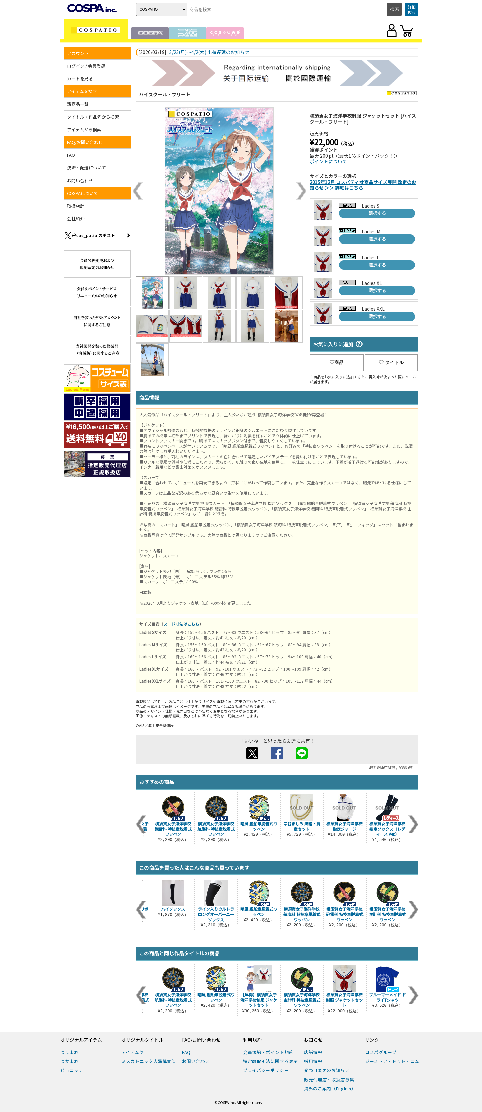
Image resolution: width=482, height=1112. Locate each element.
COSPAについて (82, 193)
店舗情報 (313, 1052)
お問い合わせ (80, 180)
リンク (372, 1040)
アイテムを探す (82, 91)
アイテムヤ (132, 1052)
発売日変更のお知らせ (327, 1070)
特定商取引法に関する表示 (270, 1061)
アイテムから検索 (84, 129)
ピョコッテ (71, 1070)
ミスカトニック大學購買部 (148, 1061)
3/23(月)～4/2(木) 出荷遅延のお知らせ (209, 52)
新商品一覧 (78, 104)
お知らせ (313, 1040)
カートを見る (80, 78)
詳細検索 (412, 9)
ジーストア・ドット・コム (392, 1061)
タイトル (391, 362)
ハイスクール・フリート (164, 94)
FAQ (71, 155)
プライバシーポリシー (266, 1070)
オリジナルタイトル (142, 1040)
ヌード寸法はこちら (181, 624)
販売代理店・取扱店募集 (329, 1079)
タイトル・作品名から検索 (93, 117)
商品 (337, 362)
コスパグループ (381, 1052)
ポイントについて (328, 161)
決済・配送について (86, 167)
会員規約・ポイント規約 (268, 1052)
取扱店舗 (75, 206)
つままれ (69, 1052)
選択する (377, 213)
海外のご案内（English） (330, 1088)
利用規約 (252, 1040)
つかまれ (69, 1061)
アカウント (78, 53)
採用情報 (313, 1061)
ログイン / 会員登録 (86, 66)
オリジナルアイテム (81, 1040)
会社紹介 (75, 218)
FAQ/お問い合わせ (85, 142)
